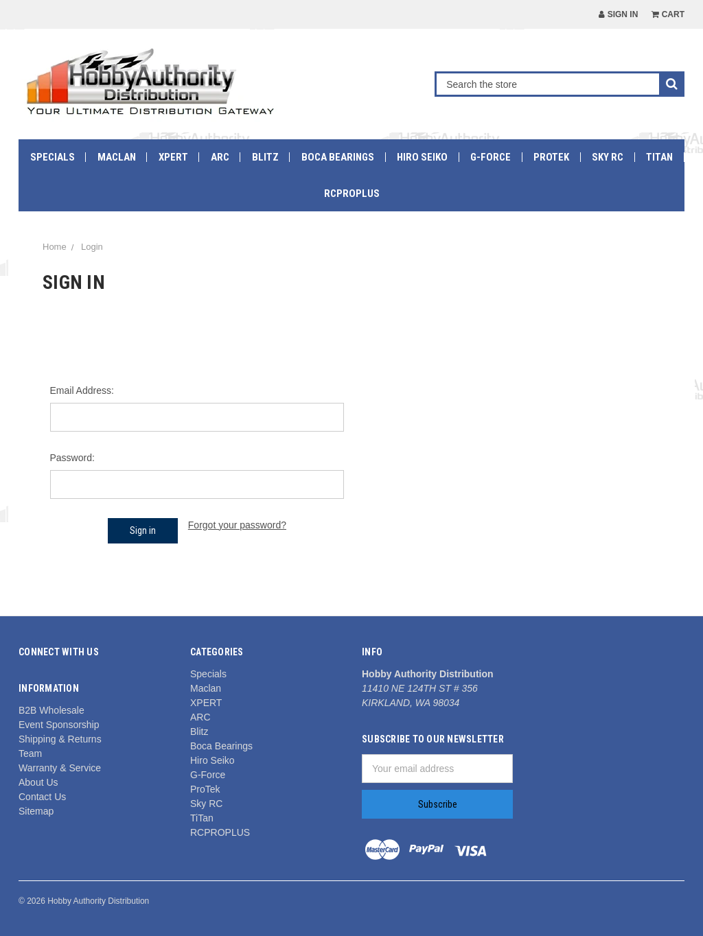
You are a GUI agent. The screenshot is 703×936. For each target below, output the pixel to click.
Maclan (116, 157)
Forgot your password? (237, 524)
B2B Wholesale (51, 710)
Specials (52, 157)
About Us (38, 782)
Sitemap (36, 811)
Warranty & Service (60, 767)
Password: (72, 457)
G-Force (490, 157)
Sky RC (607, 157)
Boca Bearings (337, 157)
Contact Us (42, 796)
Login (92, 247)
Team (30, 753)
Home (55, 247)
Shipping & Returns (60, 739)
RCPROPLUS (352, 193)
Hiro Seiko (422, 157)
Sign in (618, 14)
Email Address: (82, 390)
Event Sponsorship (59, 724)
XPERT (173, 157)
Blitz (265, 157)
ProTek (551, 157)
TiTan (659, 157)
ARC (220, 157)
